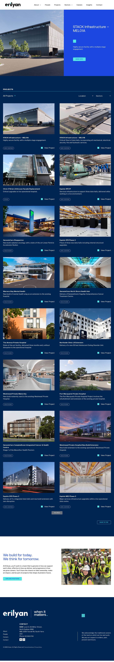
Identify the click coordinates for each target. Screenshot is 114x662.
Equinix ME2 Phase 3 (70, 499)
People (5, 635)
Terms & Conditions (30, 648)
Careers (6, 638)
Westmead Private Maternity (18, 396)
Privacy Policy (40, 648)
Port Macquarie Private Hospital (76, 396)
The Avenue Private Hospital (17, 345)
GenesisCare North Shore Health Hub (78, 293)
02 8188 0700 (30, 637)
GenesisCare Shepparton (16, 242)
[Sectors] (103, 96)
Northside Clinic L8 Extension (74, 345)
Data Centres (9, 150)
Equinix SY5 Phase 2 (70, 242)
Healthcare (8, 253)
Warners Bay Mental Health (17, 293)
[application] (53, 4)
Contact (6, 641)
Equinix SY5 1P (67, 191)
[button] (57, 516)
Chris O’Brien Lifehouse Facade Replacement (26, 191)
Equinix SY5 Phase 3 (13, 499)
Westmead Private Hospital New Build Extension (84, 448)
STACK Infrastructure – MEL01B (75, 139)
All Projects (9, 96)
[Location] (86, 96)
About (5, 633)
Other (6, 201)
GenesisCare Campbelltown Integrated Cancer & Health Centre (28, 449)
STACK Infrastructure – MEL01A (19, 139)
